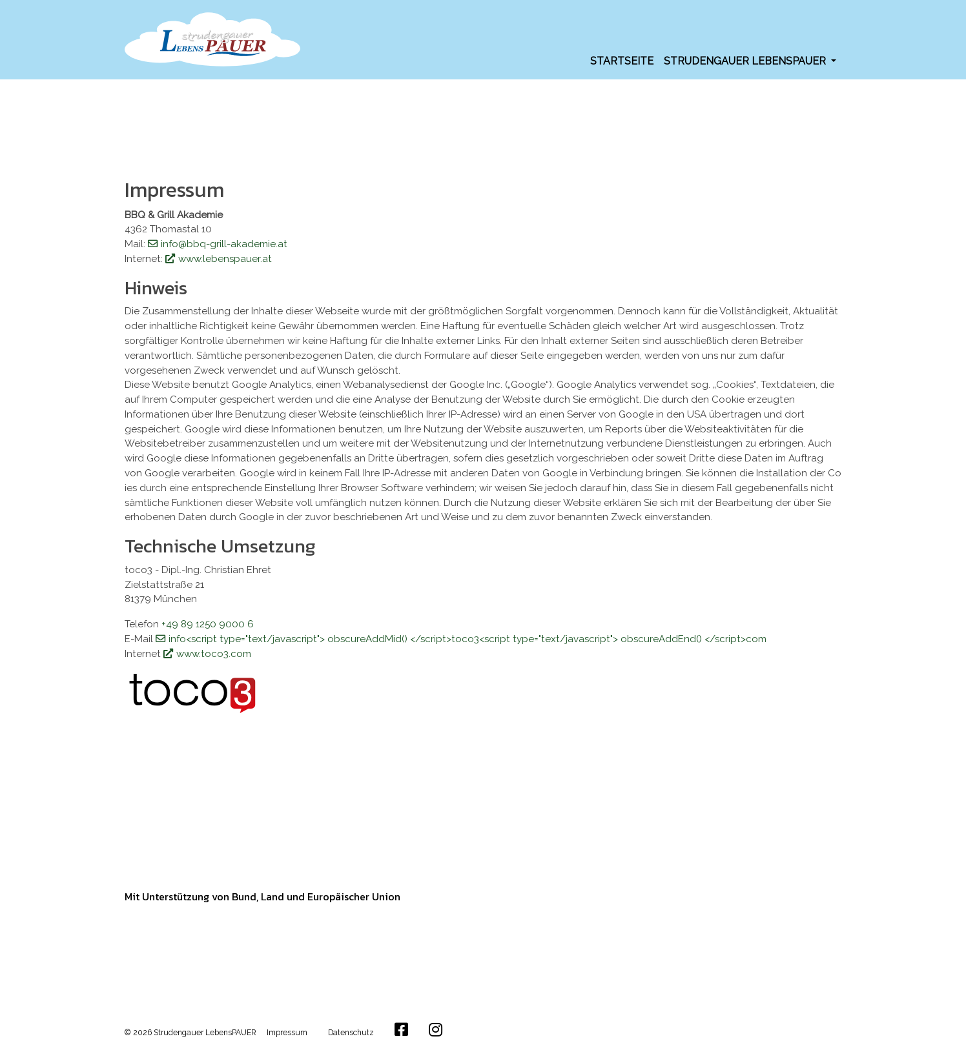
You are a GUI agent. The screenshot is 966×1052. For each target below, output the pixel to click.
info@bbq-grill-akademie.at (224, 244)
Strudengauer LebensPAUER (746, 61)
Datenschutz (351, 1032)
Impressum (287, 1032)
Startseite (621, 61)
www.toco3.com (213, 654)
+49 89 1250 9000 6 (207, 624)
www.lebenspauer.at (225, 259)
